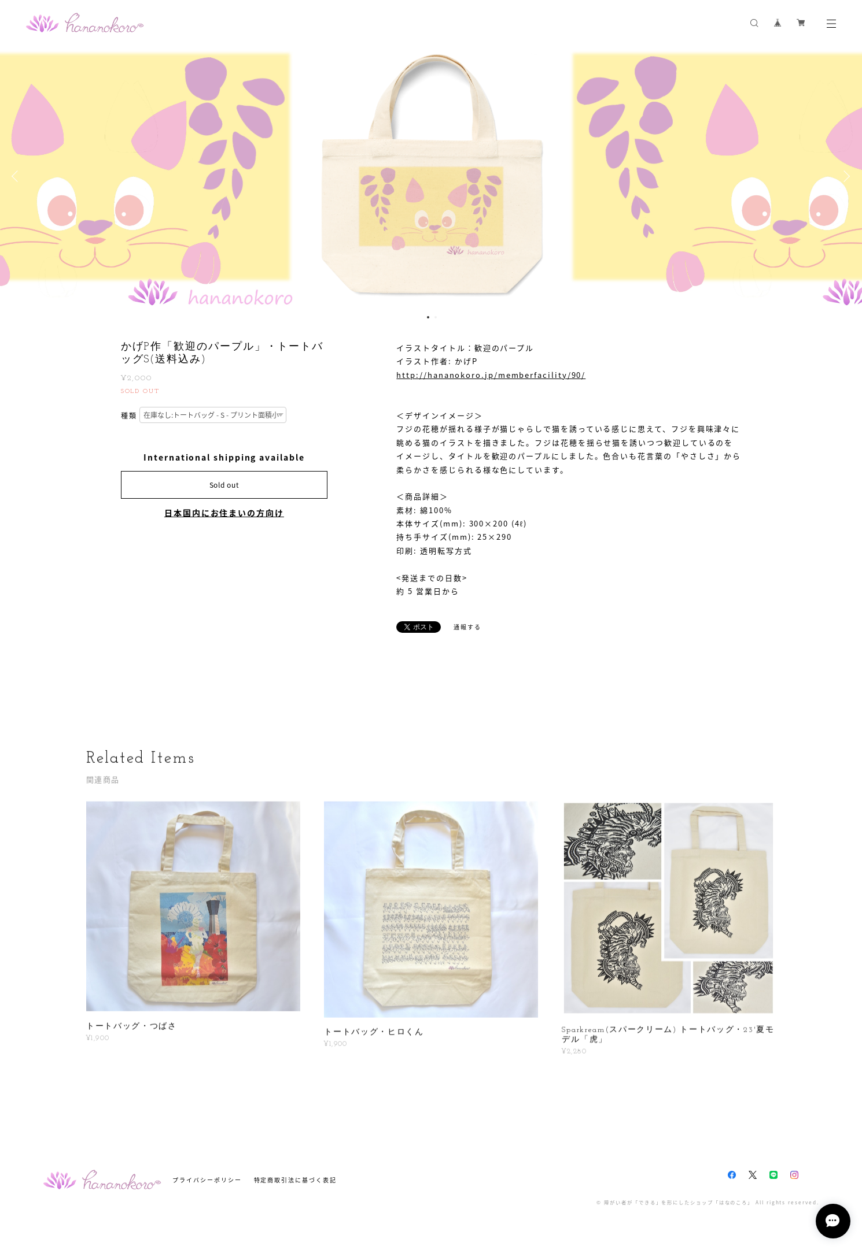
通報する (467, 626)
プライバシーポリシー (206, 1179)
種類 (129, 416)
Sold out (224, 485)
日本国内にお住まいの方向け (224, 512)
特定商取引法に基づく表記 (295, 1179)
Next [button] (844, 176)
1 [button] (428, 317)
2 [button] (435, 317)
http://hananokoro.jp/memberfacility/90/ (490, 374)
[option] (431, 176)
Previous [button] (17, 176)
